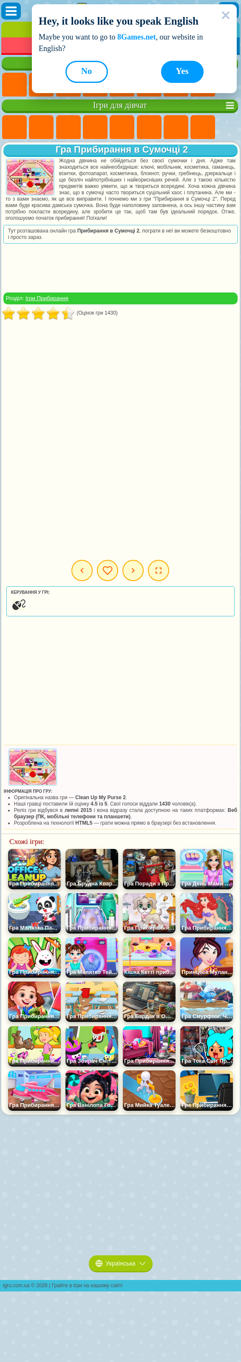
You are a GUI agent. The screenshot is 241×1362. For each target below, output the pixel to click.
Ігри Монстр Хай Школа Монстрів (149, 127)
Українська (121, 1263)
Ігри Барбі (95, 127)
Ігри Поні (14, 127)
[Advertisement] (120, 268)
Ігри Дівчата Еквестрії (41, 127)
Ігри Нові (14, 85)
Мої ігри (107, 570)
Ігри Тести (122, 127)
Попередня (82, 570)
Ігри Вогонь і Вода (68, 127)
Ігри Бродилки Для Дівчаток (176, 127)
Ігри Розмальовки (202, 127)
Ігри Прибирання (47, 298)
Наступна (133, 570)
